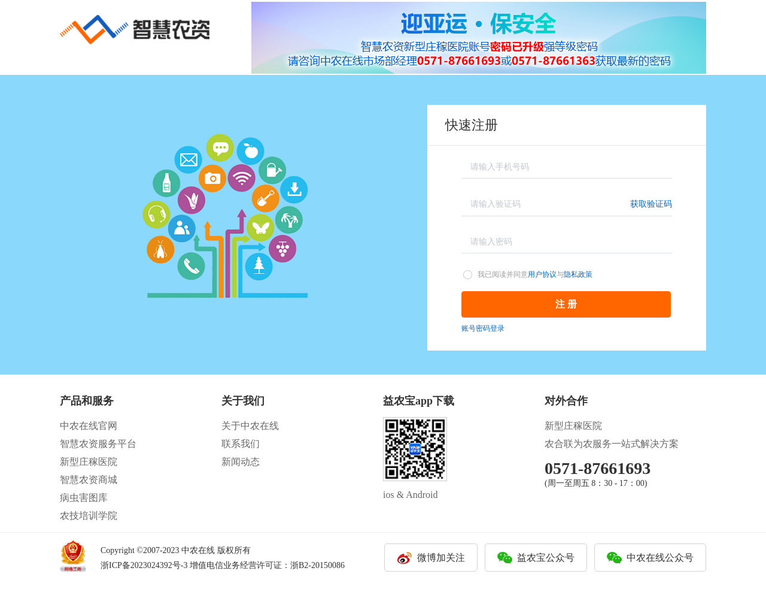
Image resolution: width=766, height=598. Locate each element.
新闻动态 (240, 462)
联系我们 (240, 444)
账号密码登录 (482, 328)
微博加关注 (441, 557)
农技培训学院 (88, 516)
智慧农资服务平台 (98, 444)
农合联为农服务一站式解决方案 (612, 444)
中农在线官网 (88, 426)
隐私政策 (578, 274)
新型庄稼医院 (88, 462)
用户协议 (542, 274)
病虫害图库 (84, 498)
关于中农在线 (250, 426)
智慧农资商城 (88, 480)
